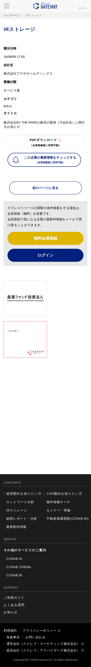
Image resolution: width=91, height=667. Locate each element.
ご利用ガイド (14, 597)
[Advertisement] (45, 383)
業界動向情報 (16, 527)
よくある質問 (14, 605)
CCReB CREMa (18, 567)
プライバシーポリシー (39, 630)
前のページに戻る (45, 188)
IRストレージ (16, 510)
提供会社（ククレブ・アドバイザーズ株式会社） (43, 650)
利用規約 (10, 630)
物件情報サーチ (58, 502)
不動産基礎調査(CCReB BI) (68, 518)
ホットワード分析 (20, 502)
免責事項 (13, 637)
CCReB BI (14, 575)
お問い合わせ (35, 637)
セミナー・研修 (58, 510)
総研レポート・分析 (21, 518)
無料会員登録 (45, 238)
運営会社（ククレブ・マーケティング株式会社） (43, 643)
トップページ (11, 15)
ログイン (82, 8)
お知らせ (10, 612)
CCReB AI (14, 559)
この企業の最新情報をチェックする (50, 160)
